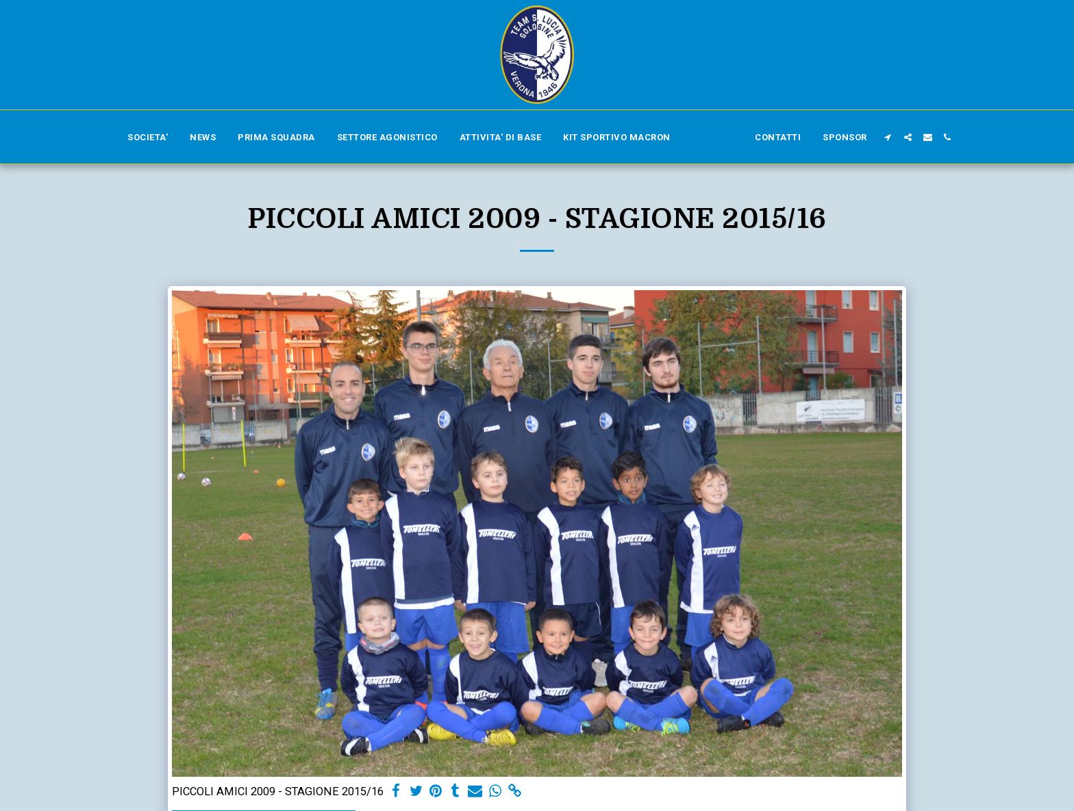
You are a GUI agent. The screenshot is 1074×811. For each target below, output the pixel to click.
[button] (888, 137)
